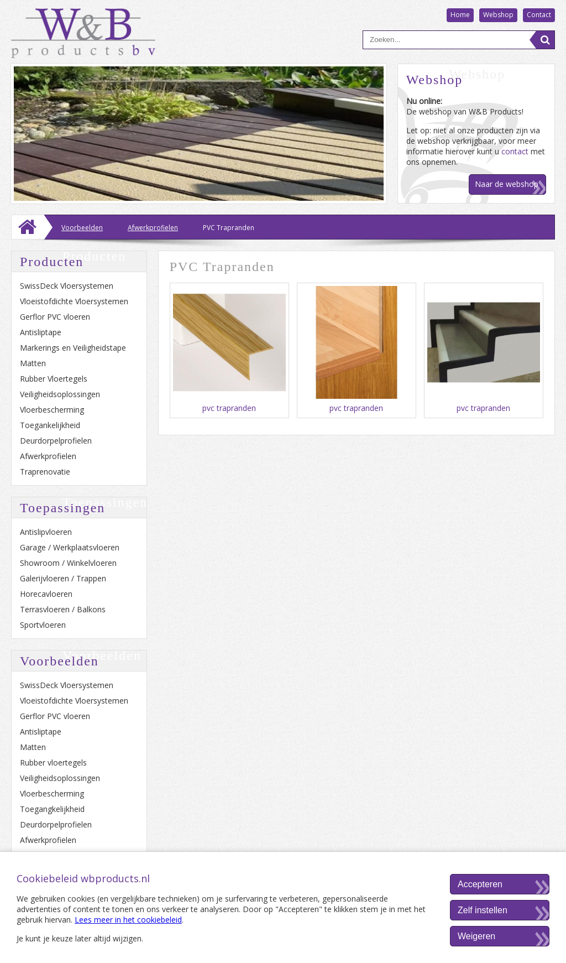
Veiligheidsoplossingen (60, 394)
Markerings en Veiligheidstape (73, 347)
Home (460, 14)
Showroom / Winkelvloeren (68, 563)
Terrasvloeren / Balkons (63, 609)
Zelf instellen (482, 910)
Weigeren (476, 936)
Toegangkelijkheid (52, 809)
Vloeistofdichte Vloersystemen (74, 301)
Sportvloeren (43, 625)
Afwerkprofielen (48, 456)
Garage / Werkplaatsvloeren (69, 547)
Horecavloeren (46, 594)
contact (514, 151)
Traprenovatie (45, 471)
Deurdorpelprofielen (56, 440)
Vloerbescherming (52, 409)
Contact (539, 14)
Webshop (498, 14)
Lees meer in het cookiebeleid (128, 919)
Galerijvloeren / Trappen (63, 578)
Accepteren (480, 884)
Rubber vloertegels (53, 762)
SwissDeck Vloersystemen (66, 285)
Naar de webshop (506, 184)
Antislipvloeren (46, 532)
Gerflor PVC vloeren (55, 316)
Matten (33, 363)
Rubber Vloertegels (53, 378)
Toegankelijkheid (50, 425)
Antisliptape (40, 332)
